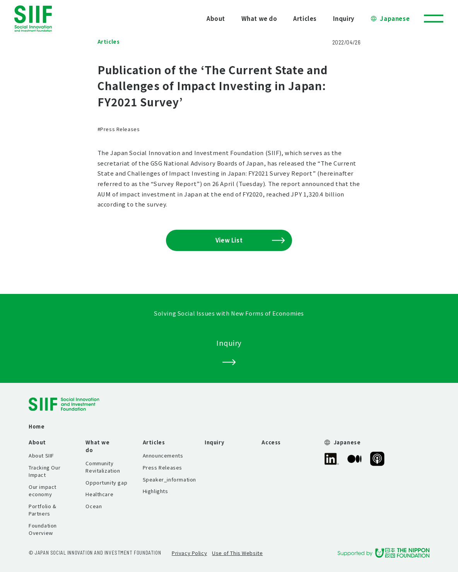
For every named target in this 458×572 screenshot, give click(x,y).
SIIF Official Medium (354, 459)
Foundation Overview (43, 529)
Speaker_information (169, 479)
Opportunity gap (106, 482)
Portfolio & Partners (42, 509)
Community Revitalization (102, 466)
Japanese (395, 18)
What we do (259, 18)
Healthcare (99, 494)
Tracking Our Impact (44, 471)
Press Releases (162, 467)
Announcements (163, 455)
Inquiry (344, 18)
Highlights (155, 491)
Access (271, 442)
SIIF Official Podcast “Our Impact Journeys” (377, 459)
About (216, 18)
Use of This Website (237, 553)
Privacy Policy (189, 553)
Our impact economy (42, 490)
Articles (305, 18)
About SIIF (41, 455)
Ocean (93, 506)
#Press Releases (118, 129)
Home (36, 426)
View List (250, 240)
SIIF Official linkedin (332, 459)
